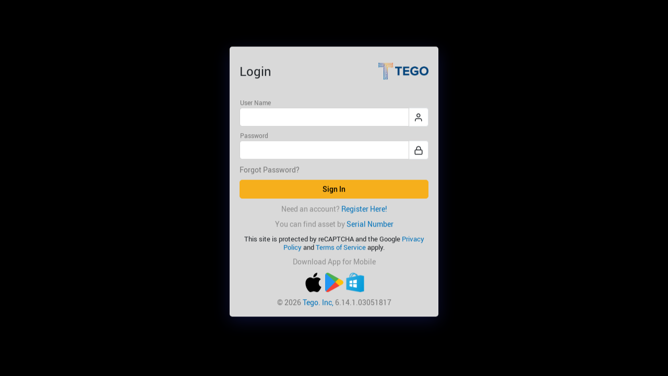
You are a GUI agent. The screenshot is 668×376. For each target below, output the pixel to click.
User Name (255, 102)
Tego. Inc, (318, 302)
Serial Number (370, 224)
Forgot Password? (270, 170)
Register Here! (364, 209)
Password (254, 135)
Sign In (334, 189)
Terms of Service (341, 247)
